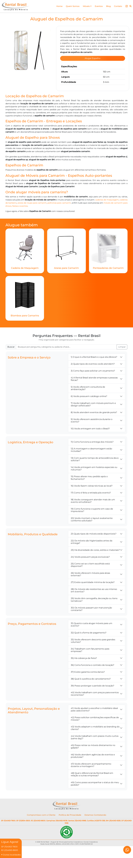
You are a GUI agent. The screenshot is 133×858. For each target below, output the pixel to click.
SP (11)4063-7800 (8, 819)
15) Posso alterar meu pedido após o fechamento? (89, 476)
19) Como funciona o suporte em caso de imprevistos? (92, 509)
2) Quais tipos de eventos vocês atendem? (93, 363)
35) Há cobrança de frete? (84, 657)
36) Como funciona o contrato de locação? (92, 664)
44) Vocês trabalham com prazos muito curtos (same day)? (94, 736)
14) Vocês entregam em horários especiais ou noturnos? (94, 467)
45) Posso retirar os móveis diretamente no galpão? (93, 745)
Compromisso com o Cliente (41, 814)
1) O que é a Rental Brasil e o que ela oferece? (94, 356)
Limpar (122, 345)
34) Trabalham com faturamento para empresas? (90, 649)
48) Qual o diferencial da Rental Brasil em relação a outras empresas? (92, 773)
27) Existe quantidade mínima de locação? (93, 581)
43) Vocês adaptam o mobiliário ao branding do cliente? (95, 726)
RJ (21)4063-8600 (38, 819)
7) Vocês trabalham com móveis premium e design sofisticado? (93, 403)
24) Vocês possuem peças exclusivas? (90, 555)
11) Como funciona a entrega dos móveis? (92, 440)
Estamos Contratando (95, 814)
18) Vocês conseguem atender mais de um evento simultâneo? (93, 499)
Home (59, 6)
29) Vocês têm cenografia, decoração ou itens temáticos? (94, 598)
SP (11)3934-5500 (23, 819)
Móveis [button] (87, 6)
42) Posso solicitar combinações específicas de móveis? (95, 717)
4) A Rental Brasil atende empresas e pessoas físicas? (94, 377)
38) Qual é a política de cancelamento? (91, 677)
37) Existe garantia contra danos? (88, 671)
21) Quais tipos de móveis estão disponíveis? (93, 532)
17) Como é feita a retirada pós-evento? (91, 491)
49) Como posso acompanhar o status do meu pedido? (95, 782)
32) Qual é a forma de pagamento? (88, 631)
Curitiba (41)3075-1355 (96, 819)
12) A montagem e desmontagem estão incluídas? (91, 448)
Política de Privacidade (70, 814)
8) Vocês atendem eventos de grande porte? (94, 411)
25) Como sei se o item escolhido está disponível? (90, 563)
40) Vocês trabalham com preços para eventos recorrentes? (95, 692)
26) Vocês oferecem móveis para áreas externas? (90, 573)
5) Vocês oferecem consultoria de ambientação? (88, 387)
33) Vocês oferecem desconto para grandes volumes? (93, 639)
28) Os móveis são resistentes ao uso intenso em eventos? (94, 589)
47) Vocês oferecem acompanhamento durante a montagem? (91, 764)
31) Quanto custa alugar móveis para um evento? (91, 623)
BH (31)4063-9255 (113, 819)
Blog (108, 6)
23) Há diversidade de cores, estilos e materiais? (95, 549)
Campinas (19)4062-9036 (56, 819)
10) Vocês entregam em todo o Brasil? (90, 427)
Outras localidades (12, 854)
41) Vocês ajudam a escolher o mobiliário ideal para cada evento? (94, 708)
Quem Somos (72, 6)
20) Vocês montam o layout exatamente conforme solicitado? (92, 518)
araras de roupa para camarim (32, 202)
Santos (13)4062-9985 (77, 819)
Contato (118, 6)
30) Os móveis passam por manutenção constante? (91, 607)
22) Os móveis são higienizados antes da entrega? (91, 540)
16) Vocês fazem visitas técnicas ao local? (91, 485)
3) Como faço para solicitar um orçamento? (93, 369)
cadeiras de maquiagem (107, 199)
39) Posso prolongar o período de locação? (92, 684)
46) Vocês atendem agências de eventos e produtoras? (93, 754)
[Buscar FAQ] (66, 345)
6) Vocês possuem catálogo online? (89, 395)
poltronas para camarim (59, 202)
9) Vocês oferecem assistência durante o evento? (91, 419)
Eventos (99, 6)
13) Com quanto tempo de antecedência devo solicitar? (95, 458)
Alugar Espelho (92, 58)
